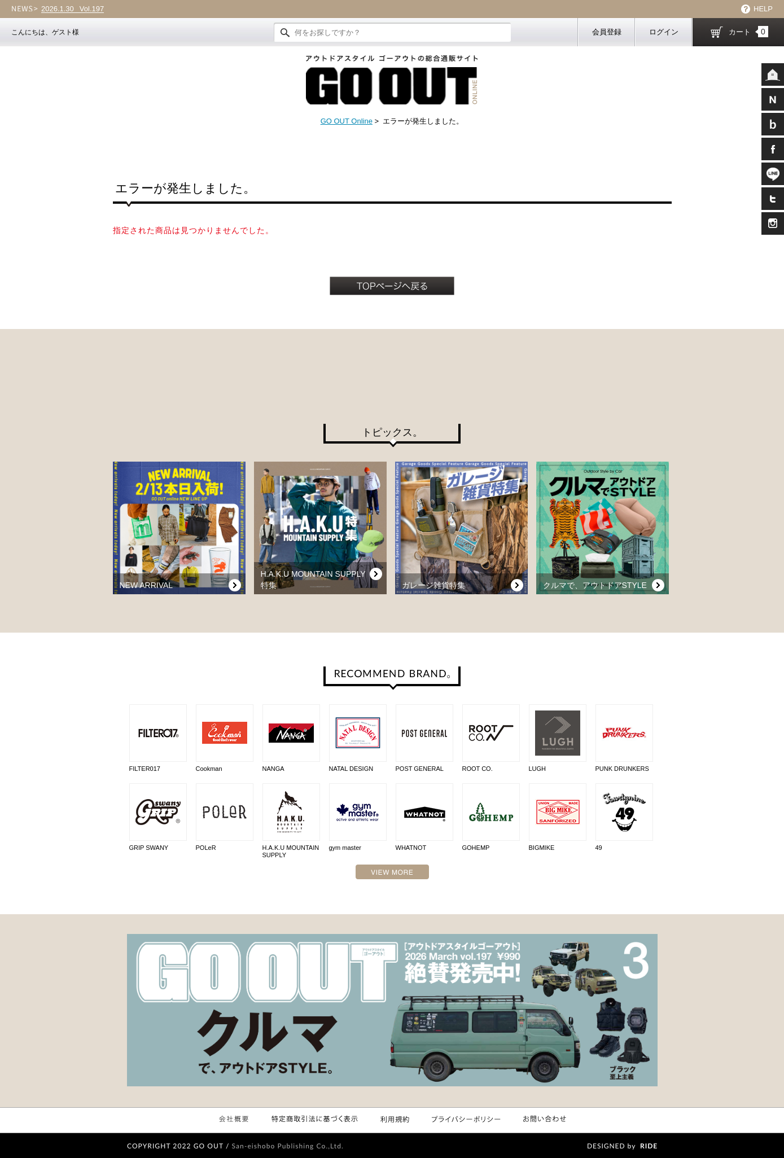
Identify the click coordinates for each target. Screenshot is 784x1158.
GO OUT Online (347, 121)
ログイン (663, 32)
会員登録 (606, 32)
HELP (763, 9)
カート (748, 31)
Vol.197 (72, 9)
